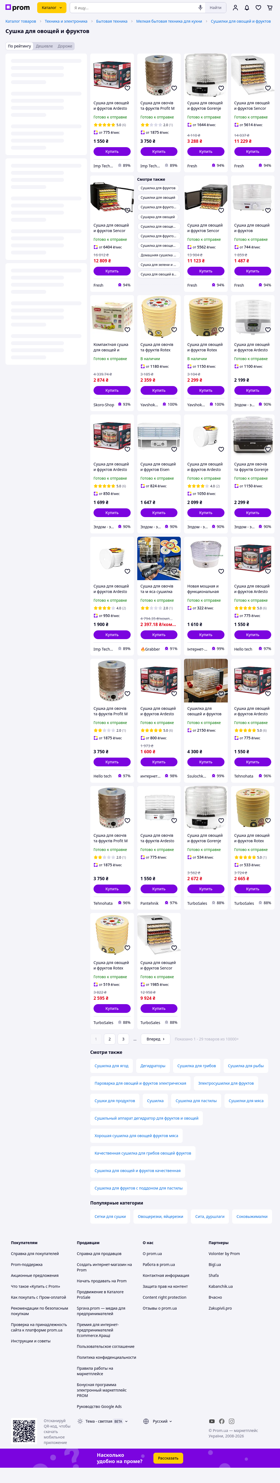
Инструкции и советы (31, 1356)
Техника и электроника (66, 21)
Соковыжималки (252, 1231)
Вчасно (215, 1312)
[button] (112, 151)
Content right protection (164, 1312)
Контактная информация (166, 1290)
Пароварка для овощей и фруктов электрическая (140, 1098)
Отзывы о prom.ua (160, 1323)
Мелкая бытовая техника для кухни (169, 21)
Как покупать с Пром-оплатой (38, 1312)
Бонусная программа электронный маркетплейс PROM (102, 1405)
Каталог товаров (20, 21)
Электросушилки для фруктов (226, 1098)
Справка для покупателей (35, 1268)
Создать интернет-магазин (101, 1279)
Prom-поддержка (27, 1279)
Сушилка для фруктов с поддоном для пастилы (139, 1203)
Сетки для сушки (110, 1231)
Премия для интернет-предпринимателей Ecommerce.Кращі (98, 1345)
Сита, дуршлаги (209, 1231)
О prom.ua (152, 1268)
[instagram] (231, 1436)
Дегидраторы (153, 1081)
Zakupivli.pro (220, 1323)
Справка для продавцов (99, 1268)
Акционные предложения (35, 1290)
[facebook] (221, 1436)
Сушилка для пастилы (196, 1116)
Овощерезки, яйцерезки (160, 1231)
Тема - (99, 1436)
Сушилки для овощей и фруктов (241, 21)
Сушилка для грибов (196, 1081)
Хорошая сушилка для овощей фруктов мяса (136, 1150)
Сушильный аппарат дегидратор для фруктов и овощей (147, 1133)
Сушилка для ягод (112, 1081)
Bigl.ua (215, 1279)
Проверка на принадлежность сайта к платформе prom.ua (39, 1342)
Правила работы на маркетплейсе (95, 1386)
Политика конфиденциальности (106, 1372)
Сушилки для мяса (246, 1116)
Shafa (214, 1290)
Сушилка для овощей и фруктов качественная (138, 1185)
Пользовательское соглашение (106, 1361)
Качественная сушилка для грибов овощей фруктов (143, 1168)
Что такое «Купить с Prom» (35, 1301)
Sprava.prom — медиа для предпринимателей (101, 1326)
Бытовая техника (112, 21)
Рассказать (168, 1473)
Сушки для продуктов (115, 1116)
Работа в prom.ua (159, 1279)
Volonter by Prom (224, 1268)
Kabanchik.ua (221, 1301)
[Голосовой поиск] (200, 7)
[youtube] (212, 1436)
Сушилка (155, 1116)
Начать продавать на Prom (102, 1296)
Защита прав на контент (165, 1301)
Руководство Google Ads (99, 1421)
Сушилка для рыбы (246, 1081)
